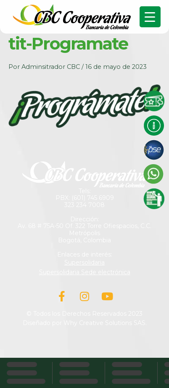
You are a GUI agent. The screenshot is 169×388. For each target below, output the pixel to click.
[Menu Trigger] (150, 16)
